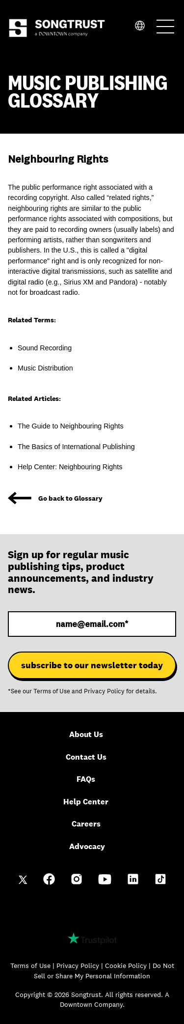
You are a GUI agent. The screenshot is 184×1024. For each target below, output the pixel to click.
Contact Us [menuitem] (86, 757)
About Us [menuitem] (86, 734)
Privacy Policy (104, 691)
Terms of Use (51, 691)
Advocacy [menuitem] (87, 846)
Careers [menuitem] (86, 824)
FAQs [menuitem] (86, 779)
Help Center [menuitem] (85, 801)
